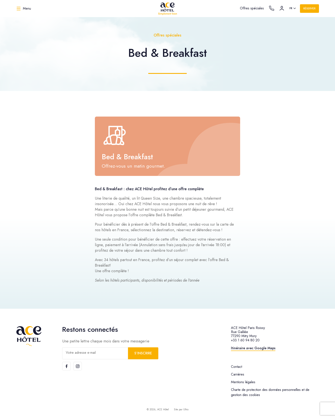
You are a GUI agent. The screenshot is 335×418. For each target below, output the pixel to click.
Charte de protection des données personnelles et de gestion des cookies (270, 392)
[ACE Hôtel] (167, 8)
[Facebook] (66, 366)
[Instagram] (77, 366)
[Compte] (281, 8)
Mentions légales (243, 382)
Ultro (185, 409)
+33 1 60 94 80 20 (245, 340)
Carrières (237, 374)
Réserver (309, 8)
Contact (236, 366)
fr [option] (290, 8)
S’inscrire (143, 353)
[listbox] (293, 8)
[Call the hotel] (271, 8)
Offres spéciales (252, 8)
